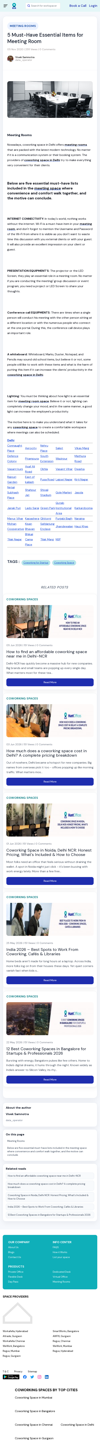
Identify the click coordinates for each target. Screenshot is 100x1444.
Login (93, 5)
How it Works (60, 1252)
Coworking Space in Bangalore (35, 1411)
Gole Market (64, 492)
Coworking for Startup (35, 562)
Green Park (47, 508)
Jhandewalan (64, 526)
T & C (6, 1371)
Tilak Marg (47, 539)
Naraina (80, 518)
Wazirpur (61, 459)
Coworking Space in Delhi (77, 1425)
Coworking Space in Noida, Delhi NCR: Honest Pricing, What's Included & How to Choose (48, 1197)
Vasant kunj (15, 469)
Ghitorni (45, 518)
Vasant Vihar (64, 469)
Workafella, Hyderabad (15, 1331)
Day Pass (13, 1281)
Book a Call (77, 5)
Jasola (79, 492)
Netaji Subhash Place (13, 492)
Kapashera (32, 518)
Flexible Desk (15, 1276)
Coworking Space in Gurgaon (34, 1438)
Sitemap (32, 1371)
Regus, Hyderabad (63, 1351)
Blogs (11, 1252)
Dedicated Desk (62, 1271)
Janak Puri (14, 508)
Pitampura (32, 459)
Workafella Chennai (14, 1341)
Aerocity (31, 448)
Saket (59, 448)
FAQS (56, 1247)
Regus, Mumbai (11, 1351)
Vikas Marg (82, 448)
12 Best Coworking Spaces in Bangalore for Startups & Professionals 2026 (49, 1214)
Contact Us (14, 1257)
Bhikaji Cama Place (29, 539)
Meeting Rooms (16, 1141)
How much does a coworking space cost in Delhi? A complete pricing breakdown (46, 1185)
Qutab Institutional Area (63, 508)
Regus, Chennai (61, 1341)
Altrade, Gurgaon (12, 1336)
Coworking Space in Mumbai (33, 1397)
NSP (58, 539)
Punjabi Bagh (64, 518)
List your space (61, 1257)
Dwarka (80, 469)
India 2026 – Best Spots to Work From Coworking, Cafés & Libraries (45, 1206)
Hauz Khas (81, 526)
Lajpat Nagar (64, 479)
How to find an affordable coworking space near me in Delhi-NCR (44, 1175)
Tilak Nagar (14, 539)
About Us (13, 1247)
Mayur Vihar (15, 518)
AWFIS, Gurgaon (62, 1336)
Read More (50, 682)
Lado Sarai (32, 508)
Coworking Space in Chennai (34, 1425)
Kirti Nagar (81, 479)
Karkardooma (84, 508)
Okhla (44, 469)
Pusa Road (47, 479)
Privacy (18, 1371)
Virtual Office (60, 1276)
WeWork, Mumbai (62, 1346)
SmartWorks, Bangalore (66, 1331)
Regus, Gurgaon (12, 1356)
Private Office (15, 1271)
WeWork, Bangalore (14, 1346)
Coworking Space (64, 562)
